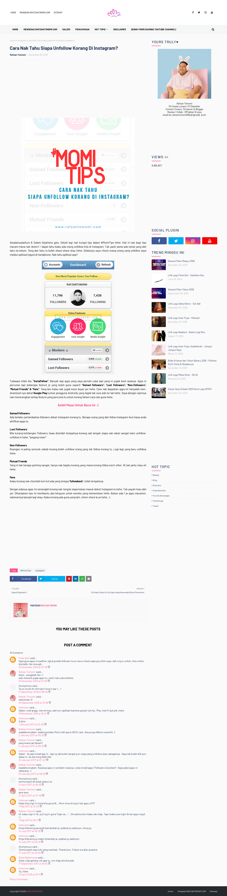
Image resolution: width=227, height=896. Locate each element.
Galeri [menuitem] (66, 29)
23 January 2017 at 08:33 (32, 773)
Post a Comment (19, 879)
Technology (158, 500)
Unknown (24, 707)
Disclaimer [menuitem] (119, 29)
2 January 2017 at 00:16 (31, 735)
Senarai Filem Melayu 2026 (181, 261)
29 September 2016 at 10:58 (34, 702)
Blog (155, 480)
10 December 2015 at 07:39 (33, 667)
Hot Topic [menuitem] (100, 29)
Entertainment (159, 490)
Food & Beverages (161, 495)
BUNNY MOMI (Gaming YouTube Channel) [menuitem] (153, 29)
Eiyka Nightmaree (28, 857)
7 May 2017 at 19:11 (28, 820)
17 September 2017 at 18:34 (33, 863)
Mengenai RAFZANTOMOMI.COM (35, 12)
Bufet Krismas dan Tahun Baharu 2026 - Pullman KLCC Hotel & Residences (192, 362)
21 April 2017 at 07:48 (30, 795)
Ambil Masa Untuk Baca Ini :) (78, 405)
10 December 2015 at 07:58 (33, 680)
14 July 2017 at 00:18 (30, 831)
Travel (155, 506)
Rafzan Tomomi (18, 54)
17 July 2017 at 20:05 (30, 852)
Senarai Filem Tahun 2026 (181, 289)
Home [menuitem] (15, 29)
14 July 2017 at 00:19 (30, 841)
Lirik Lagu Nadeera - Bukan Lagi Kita (186, 332)
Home (13, 12)
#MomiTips (25, 570)
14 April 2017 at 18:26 (30, 784)
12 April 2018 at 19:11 (30, 874)
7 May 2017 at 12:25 (29, 806)
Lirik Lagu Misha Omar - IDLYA (183, 374)
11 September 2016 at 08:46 (33, 691)
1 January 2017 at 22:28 (31, 724)
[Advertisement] (80, 87)
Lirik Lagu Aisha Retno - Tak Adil (184, 303)
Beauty (156, 475)
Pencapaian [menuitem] (82, 29)
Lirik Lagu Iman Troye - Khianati (184, 318)
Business (157, 485)
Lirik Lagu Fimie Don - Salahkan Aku (186, 275)
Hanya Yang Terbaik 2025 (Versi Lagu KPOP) (189, 389)
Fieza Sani (24, 658)
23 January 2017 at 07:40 (32, 759)
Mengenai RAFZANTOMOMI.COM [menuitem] (40, 29)
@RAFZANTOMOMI (34, 891)
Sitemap (58, 12)
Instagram (21, 40)
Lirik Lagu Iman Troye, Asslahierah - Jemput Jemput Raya (190, 348)
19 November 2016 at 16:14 (33, 713)
